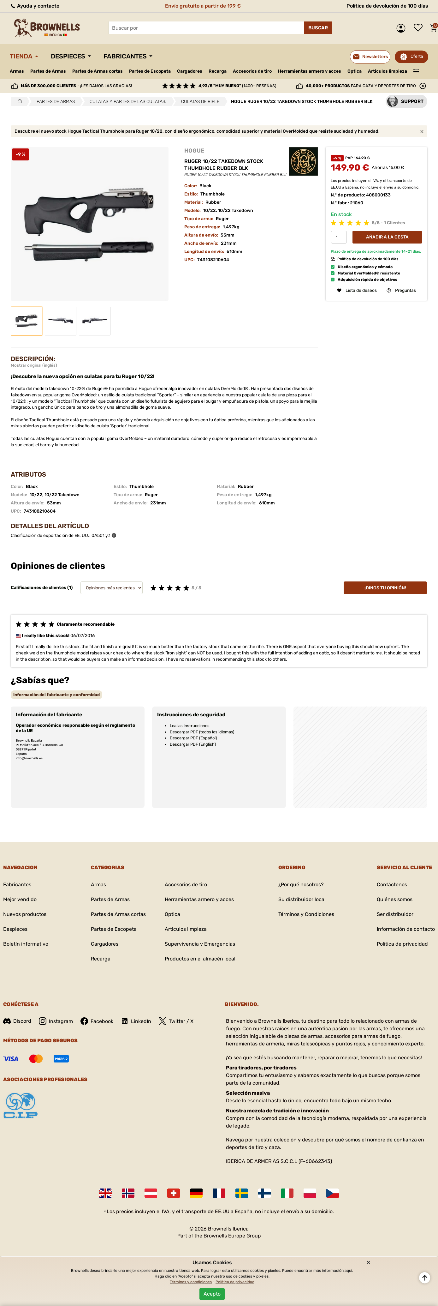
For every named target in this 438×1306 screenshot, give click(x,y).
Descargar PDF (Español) (193, 738)
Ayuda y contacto (34, 6)
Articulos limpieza (387, 71)
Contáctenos (392, 885)
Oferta (417, 56)
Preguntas (401, 290)
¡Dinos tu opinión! (385, 588)
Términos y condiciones (191, 1282)
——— (416, 70)
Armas (17, 71)
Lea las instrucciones (190, 725)
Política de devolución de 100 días (387, 6)
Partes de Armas (48, 71)
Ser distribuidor (395, 914)
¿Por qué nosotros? (301, 885)
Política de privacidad (402, 944)
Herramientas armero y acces (309, 71)
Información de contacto (406, 929)
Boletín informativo (25, 944)
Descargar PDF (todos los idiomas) (202, 732)
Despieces (68, 56)
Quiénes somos (394, 899)
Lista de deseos (419, 28)
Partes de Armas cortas (97, 71)
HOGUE (194, 150)
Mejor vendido (20, 899)
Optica (354, 71)
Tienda (21, 56)
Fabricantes (125, 56)
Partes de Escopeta (150, 71)
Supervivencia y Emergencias (200, 944)
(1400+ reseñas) (237, 85)
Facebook (96, 1021)
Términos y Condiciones (306, 914)
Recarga (218, 71)
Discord (17, 1021)
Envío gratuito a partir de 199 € (203, 6)
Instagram (56, 1021)
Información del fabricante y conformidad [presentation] (56, 694)
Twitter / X (176, 1021)
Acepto (212, 1294)
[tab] (56, 694)
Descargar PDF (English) (193, 744)
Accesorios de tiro (252, 71)
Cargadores (189, 71)
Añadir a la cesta (387, 237)
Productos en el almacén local (200, 959)
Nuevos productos (24, 914)
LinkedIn (136, 1021)
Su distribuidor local (302, 899)
